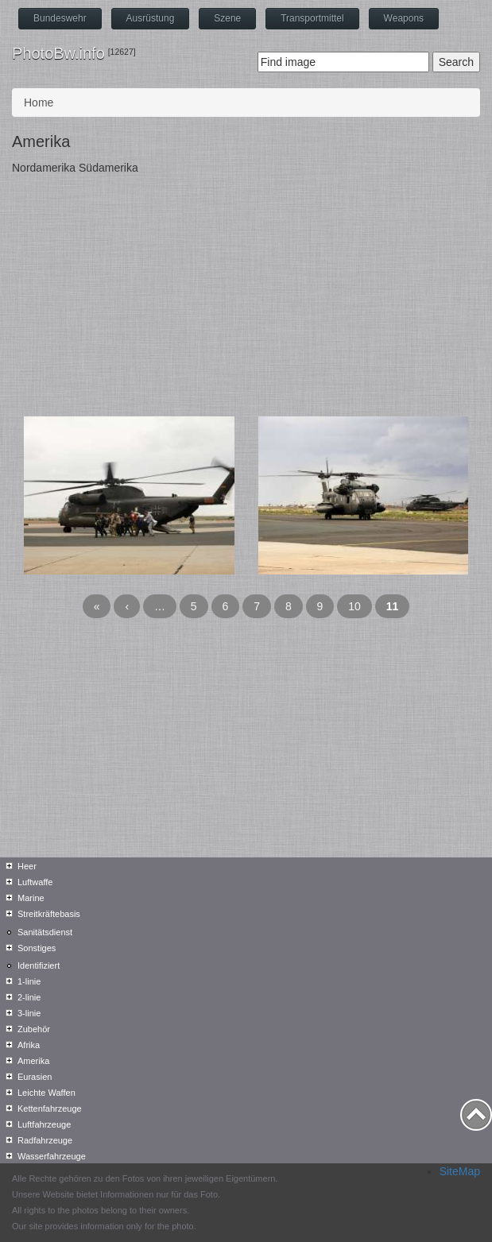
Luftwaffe (34, 882)
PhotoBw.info (58, 53)
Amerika (33, 1061)
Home (38, 102)
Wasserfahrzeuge (51, 1156)
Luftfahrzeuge (44, 1124)
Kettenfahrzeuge (49, 1108)
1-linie (29, 981)
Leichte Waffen (46, 1092)
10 (354, 606)
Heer (27, 866)
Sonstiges (36, 948)
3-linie (29, 1013)
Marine (31, 898)
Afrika (28, 1045)
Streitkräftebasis (48, 914)
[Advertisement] (246, 297)
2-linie (29, 997)
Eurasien (34, 1076)
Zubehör (33, 1029)
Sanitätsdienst (44, 932)
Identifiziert (38, 965)
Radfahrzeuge (44, 1140)
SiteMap (460, 1171)
